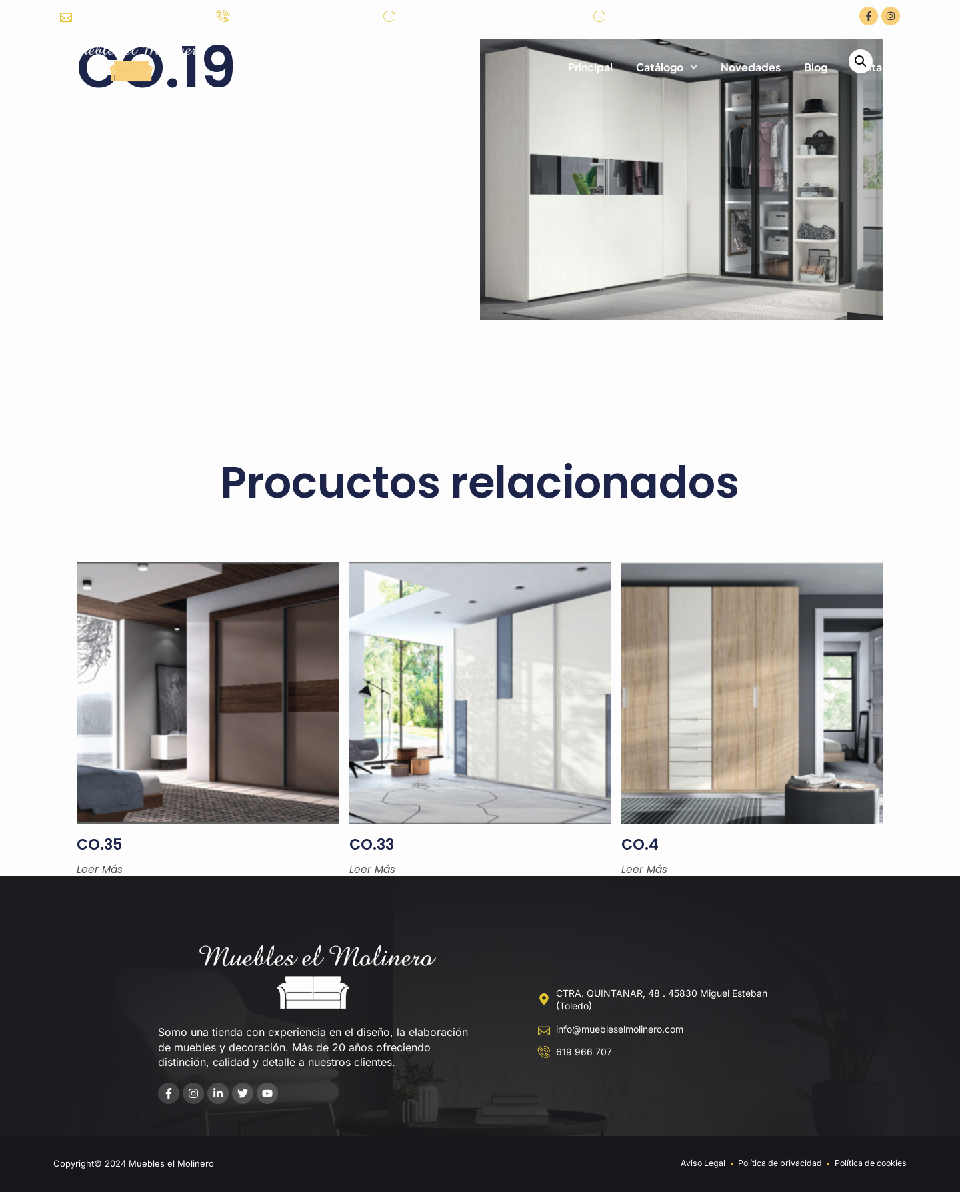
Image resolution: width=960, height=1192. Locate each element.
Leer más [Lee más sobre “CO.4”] (645, 869)
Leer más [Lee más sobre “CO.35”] (100, 869)
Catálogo (666, 67)
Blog (815, 67)
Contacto (875, 67)
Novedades (751, 67)
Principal (590, 67)
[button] (861, 62)
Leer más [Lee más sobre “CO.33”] (373, 869)
